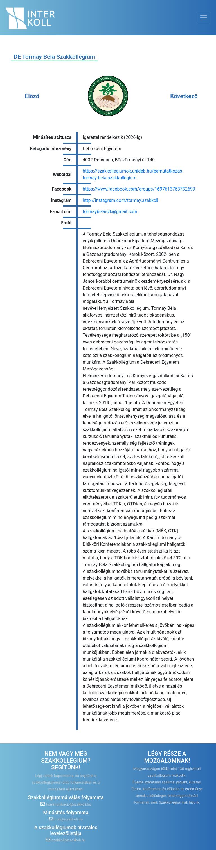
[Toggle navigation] (204, 17)
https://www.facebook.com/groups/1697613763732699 (139, 189)
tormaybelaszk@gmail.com (110, 211)
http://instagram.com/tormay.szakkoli (120, 200)
